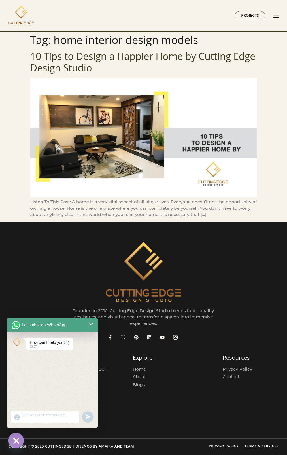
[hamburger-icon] (275, 16)
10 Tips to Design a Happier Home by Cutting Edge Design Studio (143, 62)
